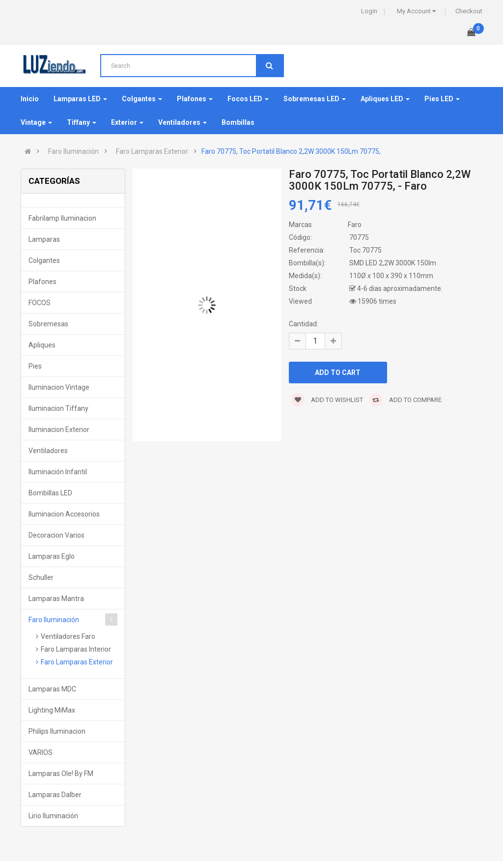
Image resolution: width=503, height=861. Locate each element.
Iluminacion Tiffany (58, 408)
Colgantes (44, 260)
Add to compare (405, 399)
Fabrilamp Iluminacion (62, 218)
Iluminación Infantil (57, 472)
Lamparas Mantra (56, 599)
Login (369, 11)
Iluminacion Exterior (58, 429)
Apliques (42, 345)
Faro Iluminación (73, 151)
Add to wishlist (327, 399)
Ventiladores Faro (68, 636)
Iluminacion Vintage (58, 387)
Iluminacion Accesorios (64, 514)
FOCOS (39, 303)
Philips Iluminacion (56, 731)
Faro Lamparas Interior (76, 649)
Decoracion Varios (56, 535)
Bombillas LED (50, 493)
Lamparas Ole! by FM (60, 773)
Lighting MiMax (51, 710)
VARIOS (40, 752)
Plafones (42, 282)
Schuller (41, 577)
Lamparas (44, 239)
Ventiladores (48, 451)
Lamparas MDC (52, 689)
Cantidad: (303, 324)
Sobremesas (48, 324)
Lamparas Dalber (55, 795)
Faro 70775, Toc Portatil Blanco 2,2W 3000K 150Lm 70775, (291, 151)
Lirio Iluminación (53, 816)
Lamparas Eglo (51, 556)
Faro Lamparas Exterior (152, 151)
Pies (35, 366)
